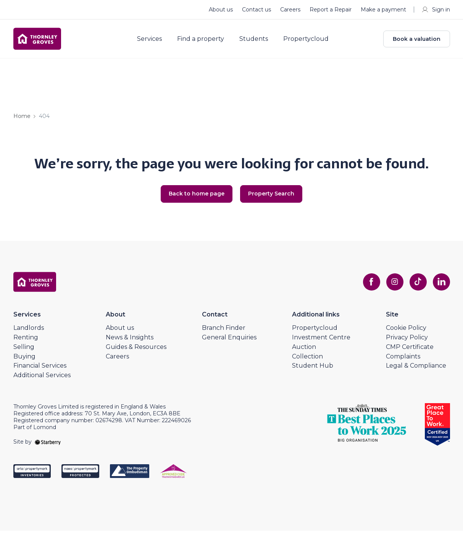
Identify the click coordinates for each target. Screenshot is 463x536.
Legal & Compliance (416, 371)
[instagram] (392, 287)
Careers (290, 9)
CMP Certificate (410, 351)
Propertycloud (310, 41)
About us (221, 9)
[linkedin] (441, 287)
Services (154, 41)
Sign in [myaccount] (435, 9)
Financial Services (39, 371)
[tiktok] (416, 287)
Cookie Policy (406, 333)
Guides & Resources (136, 351)
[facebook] (367, 287)
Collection (307, 361)
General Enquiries (229, 342)
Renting (25, 342)
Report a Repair (331, 9)
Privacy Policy (407, 342)
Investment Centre (321, 342)
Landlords (28, 333)
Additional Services (42, 380)
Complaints (403, 361)
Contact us (256, 9)
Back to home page (194, 198)
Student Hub (312, 371)
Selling (23, 351)
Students (258, 41)
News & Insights (129, 342)
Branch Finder (223, 333)
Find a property (205, 41)
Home (22, 120)
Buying (24, 361)
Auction (304, 351)
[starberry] (47, 446)
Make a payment (383, 9)
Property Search (273, 198)
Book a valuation (416, 41)
